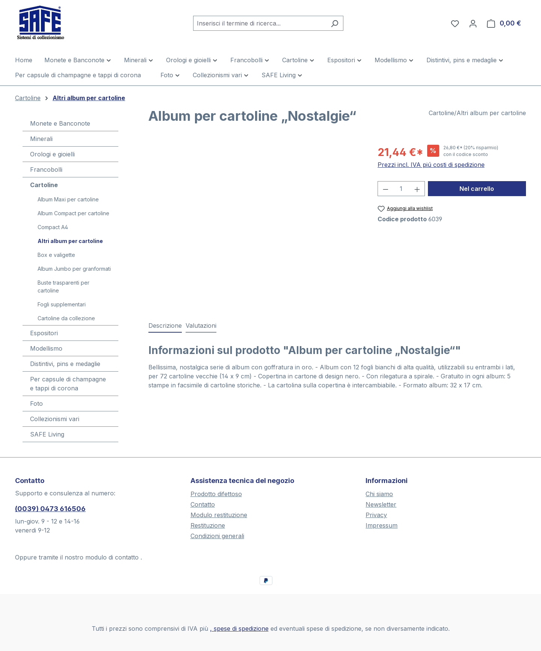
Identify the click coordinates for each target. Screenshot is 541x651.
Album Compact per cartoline (73, 213)
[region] (255, 225)
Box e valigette (56, 255)
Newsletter (381, 504)
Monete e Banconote (60, 123)
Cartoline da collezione (66, 318)
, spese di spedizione (239, 628)
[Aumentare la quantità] (417, 188)
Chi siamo (379, 494)
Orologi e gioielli (52, 154)
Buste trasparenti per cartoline (63, 286)
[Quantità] (401, 188)
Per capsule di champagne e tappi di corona (68, 383)
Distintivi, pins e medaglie (65, 364)
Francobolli (46, 169)
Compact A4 (53, 227)
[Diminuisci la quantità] (385, 188)
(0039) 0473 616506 (50, 509)
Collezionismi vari (54, 419)
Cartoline (44, 185)
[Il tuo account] (473, 23)
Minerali (41, 138)
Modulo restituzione (218, 515)
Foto (36, 403)
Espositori (44, 333)
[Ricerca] (334, 23)
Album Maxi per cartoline (68, 199)
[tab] (165, 326)
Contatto (202, 504)
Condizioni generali (217, 536)
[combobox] (259, 23)
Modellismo (46, 348)
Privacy (376, 515)
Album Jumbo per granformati (74, 269)
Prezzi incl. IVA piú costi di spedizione (431, 164)
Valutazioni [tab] (201, 325)
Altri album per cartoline (70, 241)
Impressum (381, 525)
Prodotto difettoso (216, 494)
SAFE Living (47, 434)
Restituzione (207, 525)
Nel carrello (476, 188)
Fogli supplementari (62, 304)
